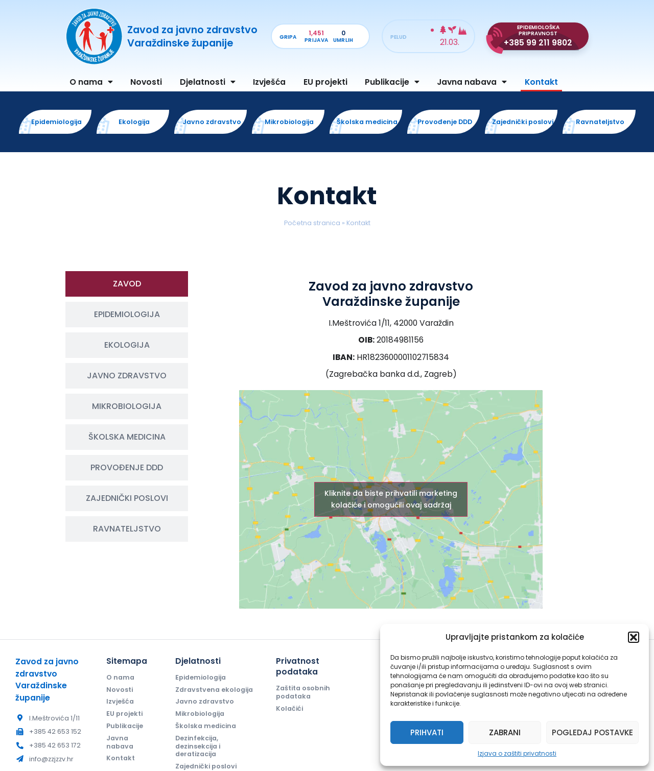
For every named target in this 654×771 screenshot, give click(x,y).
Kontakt (541, 82)
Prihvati (426, 732)
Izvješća (269, 82)
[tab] (126, 284)
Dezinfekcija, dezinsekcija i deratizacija (197, 746)
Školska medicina (205, 725)
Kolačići (289, 708)
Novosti (146, 82)
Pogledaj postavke (592, 732)
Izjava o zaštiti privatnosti (517, 753)
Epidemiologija (200, 677)
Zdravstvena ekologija (214, 689)
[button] (633, 637)
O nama (91, 82)
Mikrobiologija (199, 713)
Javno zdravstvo (204, 701)
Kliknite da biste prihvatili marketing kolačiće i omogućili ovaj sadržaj (390, 499)
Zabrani (505, 732)
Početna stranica (312, 223)
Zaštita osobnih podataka (303, 692)
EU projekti (325, 82)
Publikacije (392, 82)
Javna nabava (472, 82)
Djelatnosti (208, 82)
